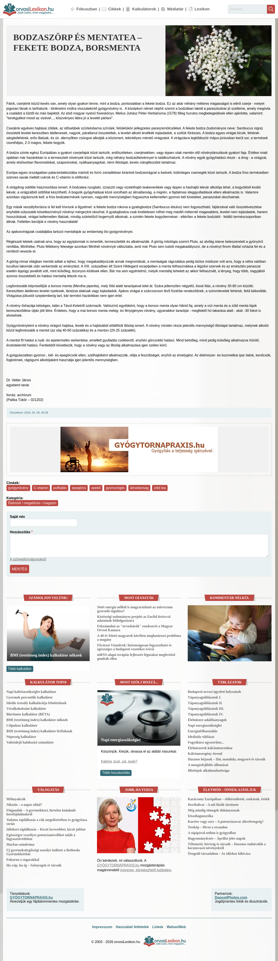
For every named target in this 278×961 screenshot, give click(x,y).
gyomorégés (115, 488)
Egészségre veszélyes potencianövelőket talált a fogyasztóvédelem (40, 836)
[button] (218, 60)
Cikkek (114, 9)
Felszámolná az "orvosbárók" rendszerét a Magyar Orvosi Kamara (135, 627)
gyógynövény (18, 488)
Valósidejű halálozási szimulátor (30, 742)
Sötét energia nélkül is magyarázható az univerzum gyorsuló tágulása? (134, 608)
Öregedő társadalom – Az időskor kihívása (219, 853)
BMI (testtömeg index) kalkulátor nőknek (46, 654)
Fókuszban (86, 9)
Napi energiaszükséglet (120, 739)
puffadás (60, 488)
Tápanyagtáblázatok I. (204, 697)
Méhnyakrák (16, 798)
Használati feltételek (132, 926)
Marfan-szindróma (20, 844)
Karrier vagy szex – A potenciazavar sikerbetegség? (225, 821)
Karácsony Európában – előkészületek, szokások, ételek (229, 798)
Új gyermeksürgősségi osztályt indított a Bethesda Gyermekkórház (43, 851)
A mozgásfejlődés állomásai (208, 764)
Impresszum (102, 926)
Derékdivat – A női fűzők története (213, 804)
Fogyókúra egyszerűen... (206, 742)
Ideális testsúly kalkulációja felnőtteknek (36, 702)
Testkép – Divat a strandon (207, 827)
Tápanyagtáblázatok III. (206, 708)
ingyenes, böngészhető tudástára (145, 869)
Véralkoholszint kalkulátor (26, 708)
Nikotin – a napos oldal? (24, 804)
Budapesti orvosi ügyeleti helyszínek (214, 691)
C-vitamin (41, 488)
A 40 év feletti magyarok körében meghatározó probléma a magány (139, 637)
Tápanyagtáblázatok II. (205, 702)
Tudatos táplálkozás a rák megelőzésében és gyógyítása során (46, 821)
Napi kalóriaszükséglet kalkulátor (31, 691)
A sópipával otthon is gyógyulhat (212, 832)
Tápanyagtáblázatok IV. (205, 713)
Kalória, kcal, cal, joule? (119, 761)
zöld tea (160, 488)
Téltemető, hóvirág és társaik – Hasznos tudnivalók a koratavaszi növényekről (227, 845)
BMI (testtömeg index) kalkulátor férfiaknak (39, 730)
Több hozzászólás (116, 772)
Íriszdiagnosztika (200, 815)
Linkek (157, 926)
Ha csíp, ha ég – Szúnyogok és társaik (34, 865)
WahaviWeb (176, 926)
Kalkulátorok (144, 9)
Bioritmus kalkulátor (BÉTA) (28, 713)
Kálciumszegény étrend (205, 753)
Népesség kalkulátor (21, 736)
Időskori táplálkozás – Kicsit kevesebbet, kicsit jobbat (46, 829)
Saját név (17, 516)
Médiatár (175, 9)
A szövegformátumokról (28, 559)
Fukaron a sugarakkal (22, 859)
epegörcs (79, 488)
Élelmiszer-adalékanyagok (207, 719)
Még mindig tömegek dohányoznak (214, 810)
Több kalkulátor (19, 668)
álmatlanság (139, 488)
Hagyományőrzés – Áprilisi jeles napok (216, 838)
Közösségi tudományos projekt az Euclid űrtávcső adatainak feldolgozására (133, 618)
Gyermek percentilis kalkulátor (29, 697)
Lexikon (202, 9)
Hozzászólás (20, 532)
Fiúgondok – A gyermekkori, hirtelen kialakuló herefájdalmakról (41, 812)
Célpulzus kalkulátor (22, 725)
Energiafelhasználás (202, 730)
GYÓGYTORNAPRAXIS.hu (118, 864)
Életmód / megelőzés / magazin (32, 503)
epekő (96, 488)
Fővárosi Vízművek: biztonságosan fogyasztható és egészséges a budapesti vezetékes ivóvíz (134, 646)
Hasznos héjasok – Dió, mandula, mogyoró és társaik (226, 758)
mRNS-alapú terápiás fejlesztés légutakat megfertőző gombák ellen (136, 656)
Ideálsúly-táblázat (201, 736)
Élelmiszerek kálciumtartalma (210, 747)
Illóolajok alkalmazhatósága (208, 770)
